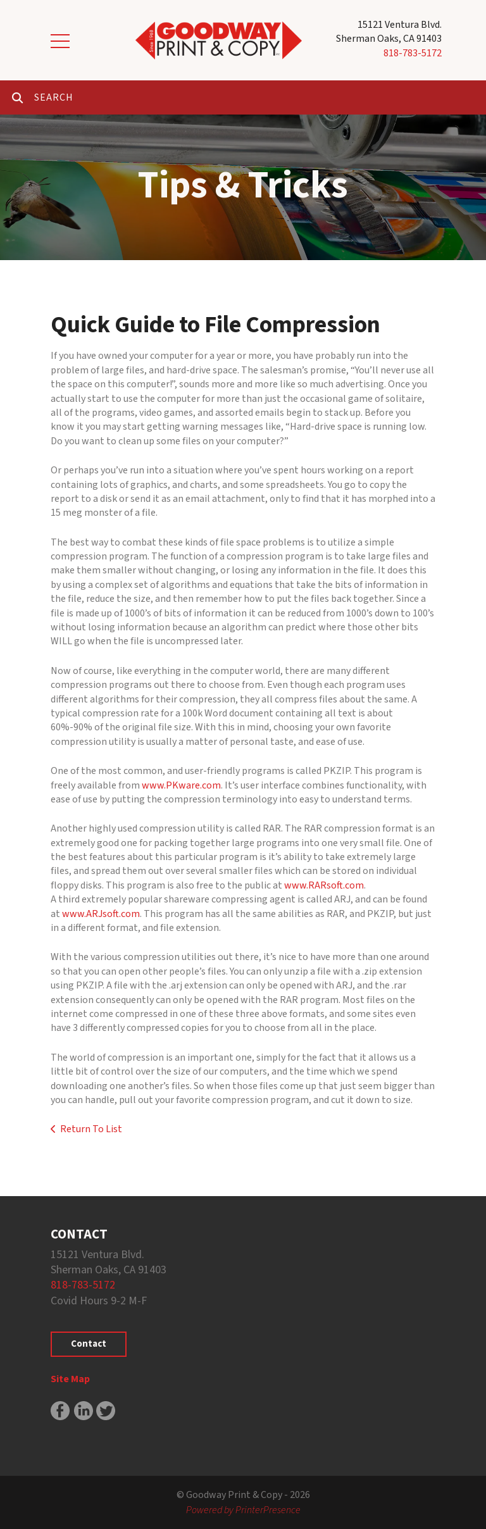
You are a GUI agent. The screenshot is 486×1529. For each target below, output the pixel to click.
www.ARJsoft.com (101, 914)
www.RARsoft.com (324, 885)
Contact (88, 1344)
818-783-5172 (412, 53)
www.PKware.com (181, 785)
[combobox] (260, 97)
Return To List (91, 1129)
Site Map (70, 1379)
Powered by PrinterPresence (243, 1510)
